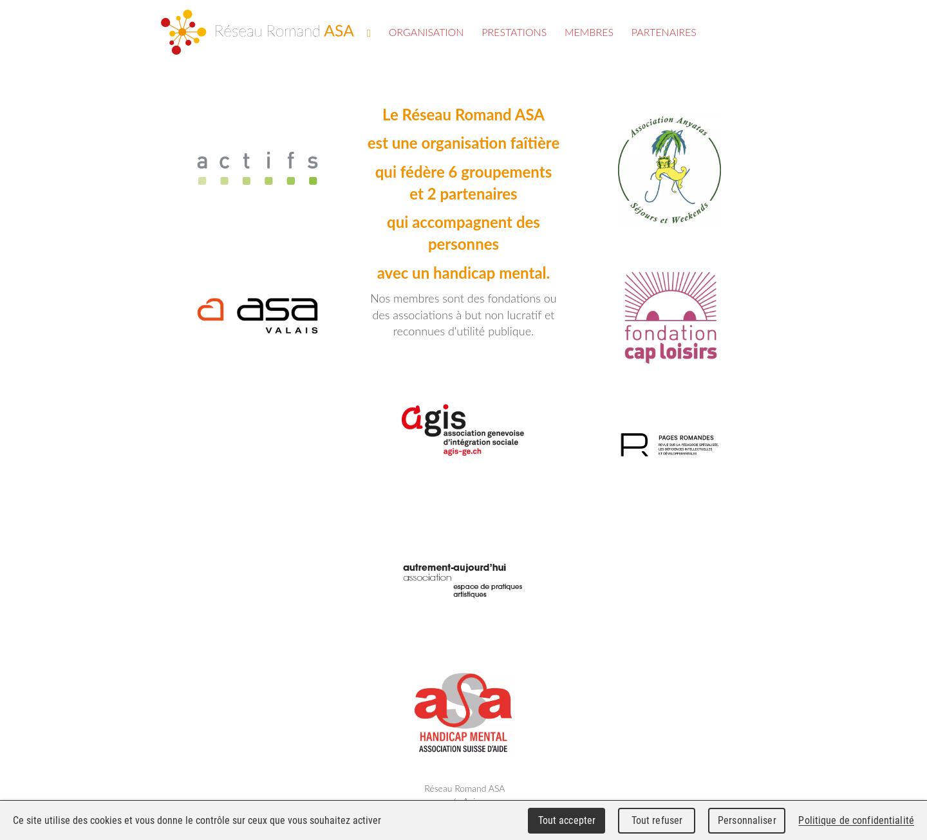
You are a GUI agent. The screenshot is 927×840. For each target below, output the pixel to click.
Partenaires (664, 32)
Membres (589, 32)
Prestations (514, 32)
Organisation (426, 32)
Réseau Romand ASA (257, 32)
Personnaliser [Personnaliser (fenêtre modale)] (747, 820)
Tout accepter (567, 820)
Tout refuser (657, 820)
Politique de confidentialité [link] (856, 820)
